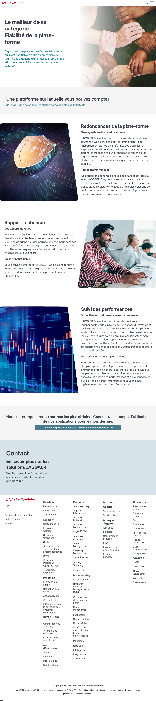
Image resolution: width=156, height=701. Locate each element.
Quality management (80, 608)
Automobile (49, 514)
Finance (47, 656)
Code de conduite (14, 519)
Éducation (48, 519)
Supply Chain (50, 664)
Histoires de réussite (139, 534)
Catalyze (78, 645)
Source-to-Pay (81, 506)
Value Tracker (80, 557)
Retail (46, 555)
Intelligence (79, 650)
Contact (9, 523)
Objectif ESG (50, 600)
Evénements (139, 582)
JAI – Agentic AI (81, 658)
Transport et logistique (49, 571)
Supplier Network (78, 519)
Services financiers (48, 536)
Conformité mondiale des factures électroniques (80, 631)
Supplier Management (80, 526)
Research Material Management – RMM (81, 588)
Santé (46, 542)
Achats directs (51, 595)
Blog (135, 520)
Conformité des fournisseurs (51, 639)
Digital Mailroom (82, 623)
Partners (108, 502)
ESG (105, 542)
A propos (108, 527)
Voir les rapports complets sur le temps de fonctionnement (76, 427)
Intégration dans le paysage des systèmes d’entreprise (52, 608)
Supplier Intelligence (79, 512)
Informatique (50, 660)
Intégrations (79, 654)
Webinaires (139, 578)
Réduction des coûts (51, 590)
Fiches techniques (139, 541)
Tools (136, 561)
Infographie (139, 553)
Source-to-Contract (79, 538)
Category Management (80, 551)
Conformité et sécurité (110, 537)
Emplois (107, 531)
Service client (110, 515)
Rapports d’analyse (138, 514)
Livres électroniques (140, 548)
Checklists (138, 528)
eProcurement (80, 579)
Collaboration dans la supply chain (81, 600)
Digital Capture (81, 619)
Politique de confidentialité (19, 515)
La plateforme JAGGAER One (111, 548)
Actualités (138, 557)
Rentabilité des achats (51, 618)
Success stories (111, 511)
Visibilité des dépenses (50, 632)
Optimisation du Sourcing (51, 625)
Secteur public (51, 523)
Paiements (78, 640)
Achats (47, 652)
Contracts (78, 570)
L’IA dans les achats (50, 583)
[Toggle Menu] (152, 2)
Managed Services (108, 555)
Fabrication (49, 510)
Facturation (79, 614)
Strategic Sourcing (78, 564)
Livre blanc (139, 566)
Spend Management (80, 545)
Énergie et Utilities (48, 529)
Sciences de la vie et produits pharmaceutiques (52, 549)
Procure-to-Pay (81, 575)
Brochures (138, 524)
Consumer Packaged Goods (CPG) (50, 563)
